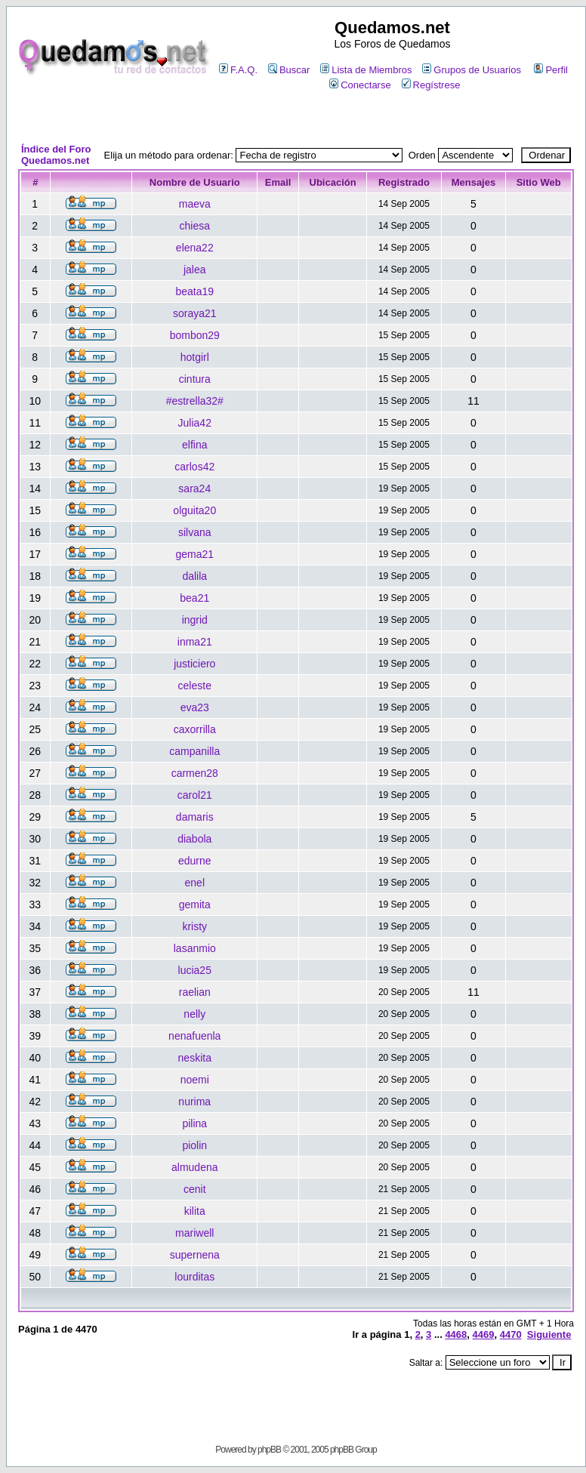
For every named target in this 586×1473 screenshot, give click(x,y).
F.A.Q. (238, 69)
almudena (194, 1167)
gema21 (194, 554)
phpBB (269, 1449)
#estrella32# (195, 401)
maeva (195, 204)
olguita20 (194, 510)
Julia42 (194, 423)
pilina (194, 1123)
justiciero (194, 664)
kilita (194, 1211)
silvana (194, 532)
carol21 (194, 795)
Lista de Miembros (366, 69)
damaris (195, 817)
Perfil (551, 69)
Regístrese (431, 85)
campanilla (194, 751)
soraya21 (195, 313)
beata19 (194, 291)
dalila (194, 576)
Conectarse (359, 85)
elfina (194, 445)
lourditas (194, 1277)
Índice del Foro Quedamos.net (56, 154)
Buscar (289, 69)
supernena (195, 1255)
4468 (456, 1334)
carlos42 (194, 467)
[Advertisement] (296, 118)
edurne (194, 861)
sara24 (194, 488)
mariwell (194, 1233)
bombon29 (195, 335)
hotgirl (194, 357)
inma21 (194, 642)
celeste (194, 685)
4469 (484, 1334)
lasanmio (195, 948)
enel (195, 883)
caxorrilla (195, 729)
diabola (194, 839)
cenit (195, 1189)
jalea (195, 269)
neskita (194, 1058)
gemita (195, 904)
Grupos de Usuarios (471, 69)
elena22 (195, 248)
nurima (194, 1102)
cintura (195, 379)
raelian (195, 992)
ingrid (195, 620)
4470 (511, 1334)
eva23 (194, 707)
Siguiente (549, 1334)
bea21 (194, 598)
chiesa (195, 226)
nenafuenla (194, 1036)
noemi (194, 1080)
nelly (194, 1014)
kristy (194, 926)
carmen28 (194, 773)
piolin (194, 1145)
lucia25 (194, 970)
